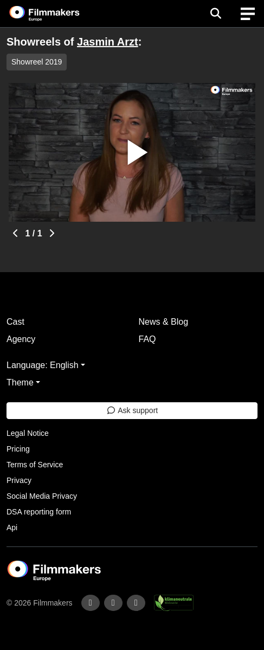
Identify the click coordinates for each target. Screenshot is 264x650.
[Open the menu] (215, 14)
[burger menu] (247, 14)
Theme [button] (20, 382)
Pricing (18, 449)
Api (12, 527)
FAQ (147, 339)
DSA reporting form (39, 511)
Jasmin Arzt (107, 42)
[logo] (57, 13)
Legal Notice (28, 433)
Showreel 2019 (36, 61)
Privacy (19, 480)
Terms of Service (35, 464)
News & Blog (164, 321)
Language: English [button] (43, 365)
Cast (15, 321)
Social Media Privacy (42, 496)
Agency (21, 339)
